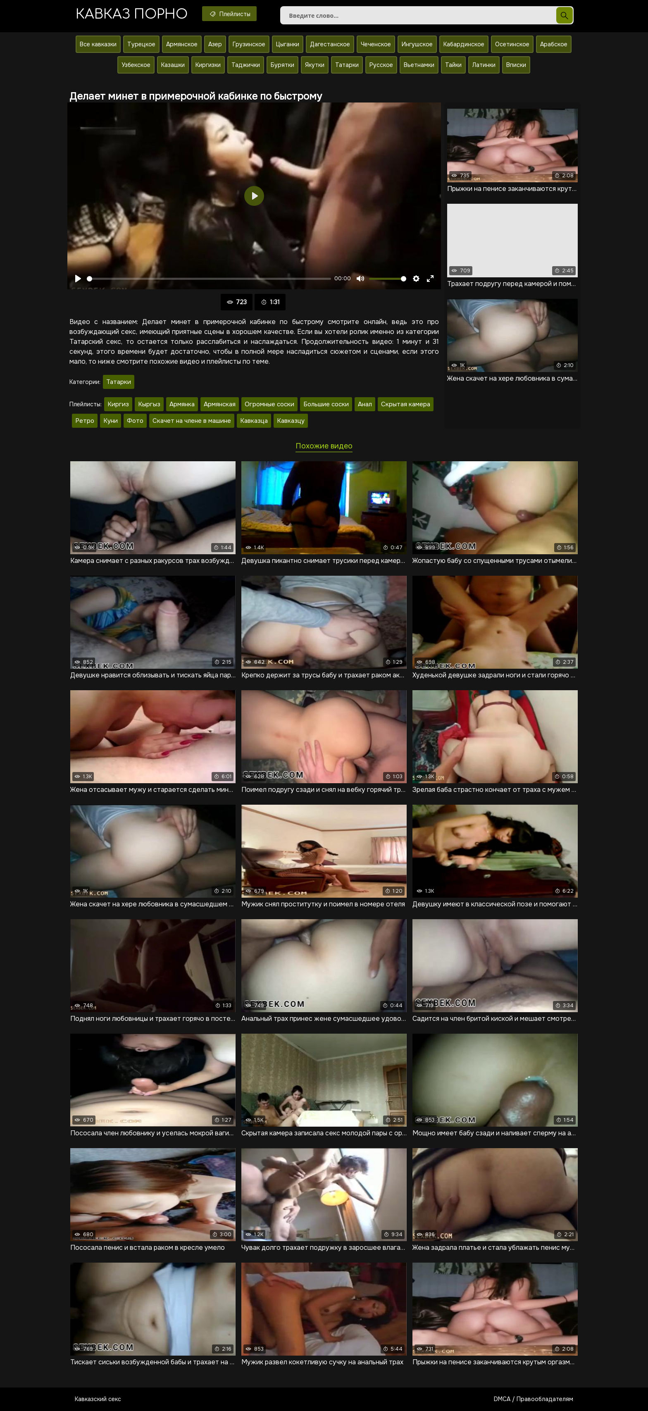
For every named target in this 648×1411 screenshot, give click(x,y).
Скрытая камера (405, 404)
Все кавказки (98, 44)
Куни (110, 421)
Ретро (84, 421)
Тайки (453, 65)
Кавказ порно (132, 14)
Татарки (347, 65)
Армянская (220, 404)
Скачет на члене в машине (191, 421)
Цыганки (287, 44)
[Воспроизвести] (78, 278)
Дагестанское (330, 44)
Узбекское (136, 65)
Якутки (314, 65)
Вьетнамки (419, 65)
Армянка (182, 404)
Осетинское (512, 44)
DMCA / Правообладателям (533, 1399)
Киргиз (118, 404)
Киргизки (208, 65)
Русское (381, 65)
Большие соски (326, 404)
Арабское (553, 44)
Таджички (245, 65)
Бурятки (282, 65)
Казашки (173, 65)
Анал (365, 404)
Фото (135, 421)
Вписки (516, 65)
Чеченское (376, 44)
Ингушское (417, 44)
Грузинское (249, 44)
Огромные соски (269, 404)
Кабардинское (463, 44)
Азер (215, 44)
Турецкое (141, 44)
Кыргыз (149, 404)
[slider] (209, 279)
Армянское (182, 44)
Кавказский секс (98, 1399)
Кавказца (254, 421)
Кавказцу (291, 421)
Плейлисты (229, 13)
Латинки (484, 65)
